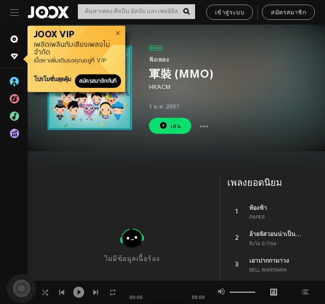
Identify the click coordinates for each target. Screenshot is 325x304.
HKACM (160, 87)
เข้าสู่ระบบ (229, 13)
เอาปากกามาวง (269, 260)
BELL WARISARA (268, 270)
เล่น (170, 126)
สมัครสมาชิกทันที (98, 81)
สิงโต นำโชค (263, 244)
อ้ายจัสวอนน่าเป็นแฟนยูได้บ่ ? (277, 234)
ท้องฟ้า (258, 207)
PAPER (257, 217)
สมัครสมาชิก (288, 13)
